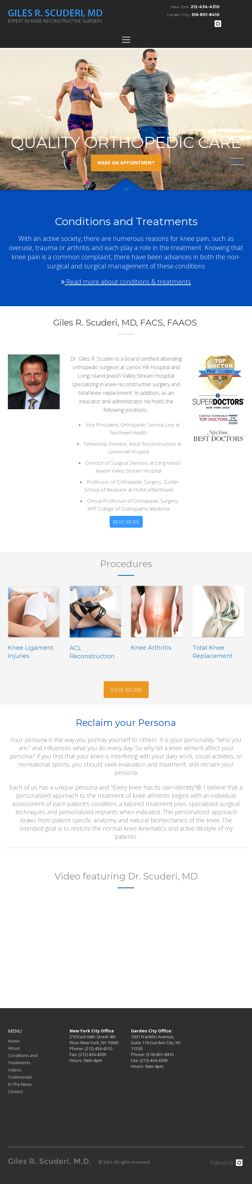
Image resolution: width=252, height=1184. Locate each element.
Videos (14, 1070)
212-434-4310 (205, 6)
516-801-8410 (206, 14)
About (14, 1048)
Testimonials (20, 1077)
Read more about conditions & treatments (126, 281)
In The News (20, 1084)
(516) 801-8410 (159, 1054)
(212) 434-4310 (98, 1048)
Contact (15, 1091)
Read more (126, 521)
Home (14, 1041)
